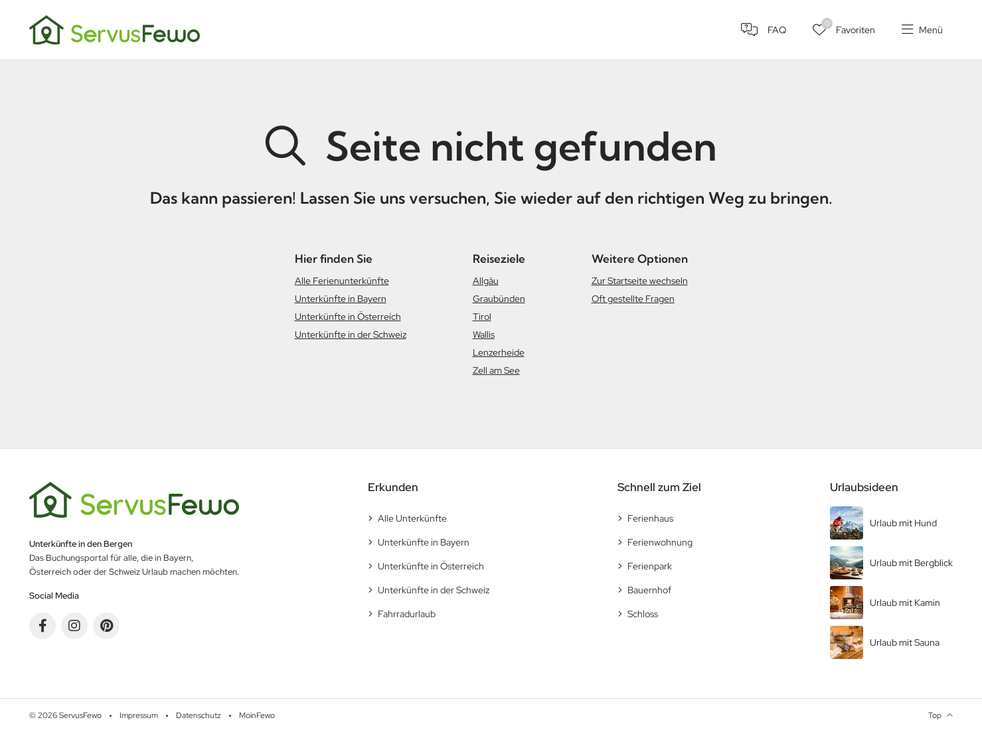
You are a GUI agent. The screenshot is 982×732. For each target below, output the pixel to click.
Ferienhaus (650, 518)
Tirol (482, 317)
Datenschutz (198, 715)
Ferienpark (649, 566)
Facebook (42, 626)
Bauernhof (649, 590)
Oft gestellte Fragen (633, 299)
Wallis (484, 334)
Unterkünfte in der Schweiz (350, 334)
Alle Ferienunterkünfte (342, 281)
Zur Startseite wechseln (640, 281)
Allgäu (486, 281)
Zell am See (496, 370)
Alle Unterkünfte (412, 518)
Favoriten (848, 27)
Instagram (74, 626)
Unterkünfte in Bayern (340, 299)
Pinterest (106, 626)
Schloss (642, 614)
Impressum (139, 715)
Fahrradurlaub (407, 614)
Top (934, 715)
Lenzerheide (499, 352)
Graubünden (499, 299)
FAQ (777, 30)
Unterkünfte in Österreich (348, 317)
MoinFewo (257, 715)
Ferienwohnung (660, 542)
